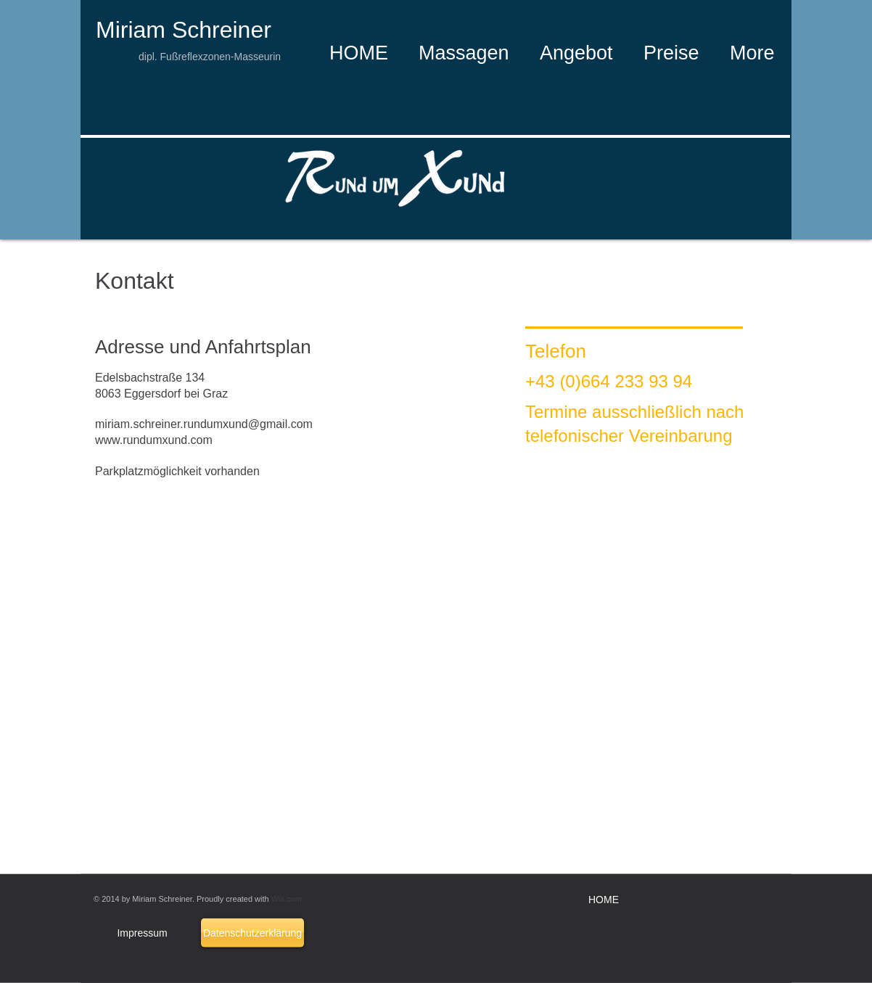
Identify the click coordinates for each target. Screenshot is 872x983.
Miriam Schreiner (183, 30)
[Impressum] (142, 933)
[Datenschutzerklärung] (252, 932)
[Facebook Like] (357, 14)
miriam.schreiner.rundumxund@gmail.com (204, 424)
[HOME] (603, 900)
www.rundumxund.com (154, 440)
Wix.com (286, 898)
